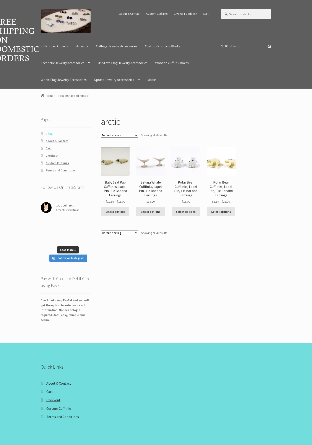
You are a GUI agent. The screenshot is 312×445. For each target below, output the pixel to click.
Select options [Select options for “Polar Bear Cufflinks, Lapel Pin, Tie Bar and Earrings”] (186, 212)
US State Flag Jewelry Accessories (123, 63)
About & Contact (129, 14)
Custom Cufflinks (157, 14)
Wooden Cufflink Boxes (172, 63)
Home (50, 96)
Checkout (52, 156)
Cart (205, 14)
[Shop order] (119, 135)
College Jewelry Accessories (116, 46)
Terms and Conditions (61, 170)
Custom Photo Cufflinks (162, 46)
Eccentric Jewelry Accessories (62, 63)
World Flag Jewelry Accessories (64, 79)
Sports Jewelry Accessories (114, 79)
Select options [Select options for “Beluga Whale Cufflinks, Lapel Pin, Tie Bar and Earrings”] (150, 212)
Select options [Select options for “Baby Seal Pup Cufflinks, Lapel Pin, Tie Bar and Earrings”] (115, 212)
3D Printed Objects (55, 46)
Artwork (82, 46)
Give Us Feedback (185, 14)
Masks (151, 79)
